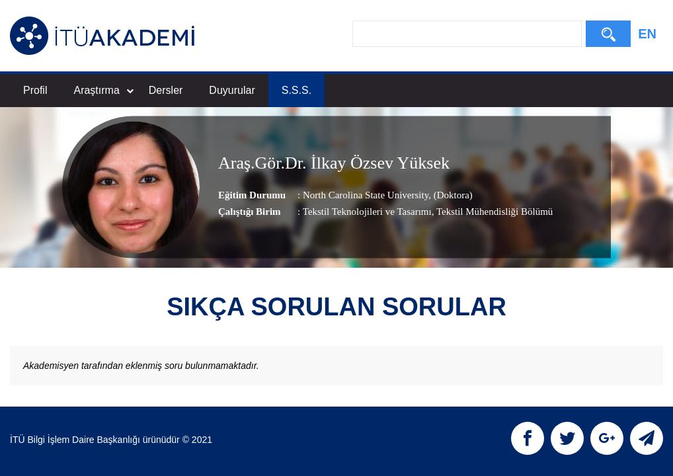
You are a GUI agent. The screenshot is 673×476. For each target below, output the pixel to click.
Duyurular (232, 90)
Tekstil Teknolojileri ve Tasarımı (367, 211)
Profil (35, 90)
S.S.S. (296, 90)
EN (647, 33)
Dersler (166, 90)
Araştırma (103, 90)
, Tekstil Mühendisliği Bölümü (492, 211)
